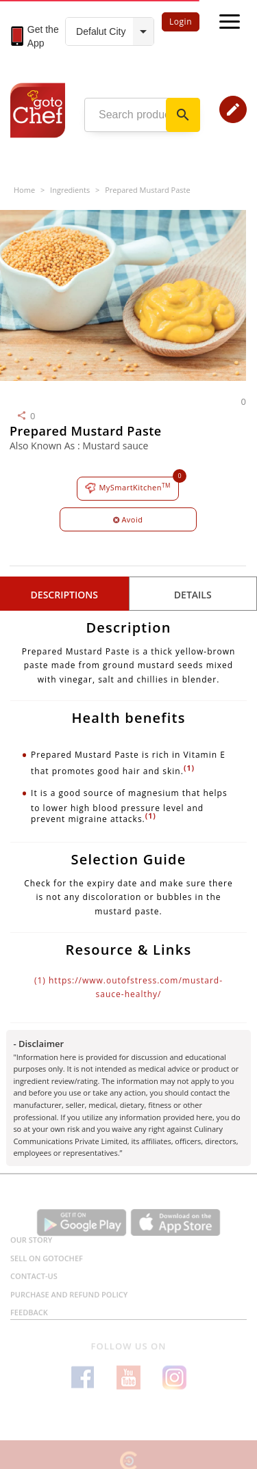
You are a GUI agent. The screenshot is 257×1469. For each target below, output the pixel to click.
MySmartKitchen (128, 487)
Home (24, 190)
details (193, 594)
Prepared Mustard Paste (147, 190)
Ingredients (70, 190)
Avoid (128, 519)
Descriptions (64, 594)
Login (180, 21)
